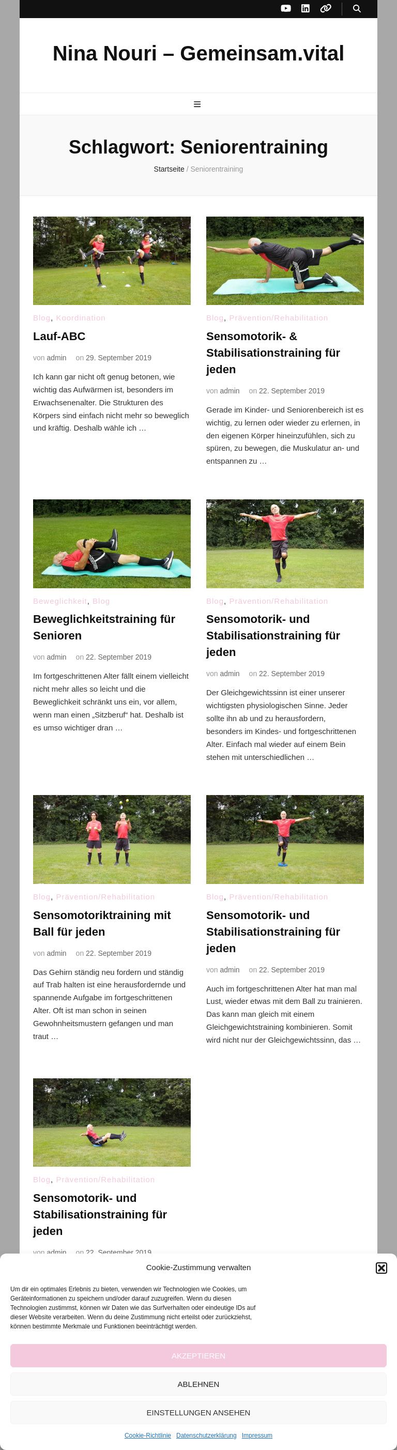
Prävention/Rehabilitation (278, 317)
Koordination (80, 317)
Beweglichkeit (60, 601)
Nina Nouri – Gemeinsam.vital (199, 53)
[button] (381, 1268)
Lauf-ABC (59, 336)
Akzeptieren (198, 1355)
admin (56, 358)
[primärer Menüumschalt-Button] (198, 104)
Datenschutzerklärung (206, 1435)
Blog (42, 317)
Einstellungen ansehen (199, 1412)
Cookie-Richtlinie (148, 1435)
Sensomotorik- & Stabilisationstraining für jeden (273, 353)
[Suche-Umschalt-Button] (357, 9)
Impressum (257, 1435)
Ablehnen (199, 1384)
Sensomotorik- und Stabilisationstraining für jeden (273, 636)
